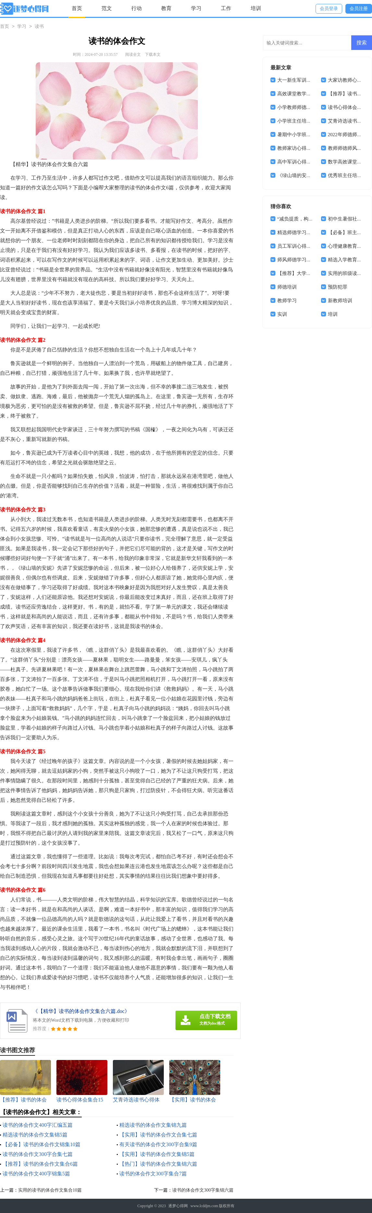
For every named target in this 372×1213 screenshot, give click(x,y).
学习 (196, 8)
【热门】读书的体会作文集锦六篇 (158, 1164)
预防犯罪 (337, 287)
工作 (226, 8)
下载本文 (153, 54)
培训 (256, 8)
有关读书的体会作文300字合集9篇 (158, 1144)
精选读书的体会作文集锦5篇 (35, 1134)
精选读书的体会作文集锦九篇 (153, 1125)
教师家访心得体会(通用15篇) (308, 148)
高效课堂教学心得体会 (301, 93)
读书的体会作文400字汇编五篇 (38, 1125)
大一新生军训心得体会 (301, 80)
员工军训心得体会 (296, 246)
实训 (282, 314)
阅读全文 (133, 54)
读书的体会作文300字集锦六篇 (203, 1190)
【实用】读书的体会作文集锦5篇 (157, 1154)
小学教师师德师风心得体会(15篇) (313, 107)
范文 (107, 8)
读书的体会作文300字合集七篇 (38, 1154)
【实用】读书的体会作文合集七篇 (158, 1134)
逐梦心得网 (178, 1206)
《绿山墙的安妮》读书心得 (306, 175)
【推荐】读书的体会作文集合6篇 (40, 1164)
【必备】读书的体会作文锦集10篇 (41, 1144)
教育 (166, 8)
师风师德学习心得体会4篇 (305, 259)
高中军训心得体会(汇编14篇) (308, 161)
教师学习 (287, 300)
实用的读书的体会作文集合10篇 (50, 1190)
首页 (77, 8)
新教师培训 (340, 300)
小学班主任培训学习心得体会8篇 (312, 121)
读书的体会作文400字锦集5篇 (36, 1173)
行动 (136, 8)
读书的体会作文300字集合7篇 (153, 1173)
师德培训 (287, 287)
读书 (39, 26)
